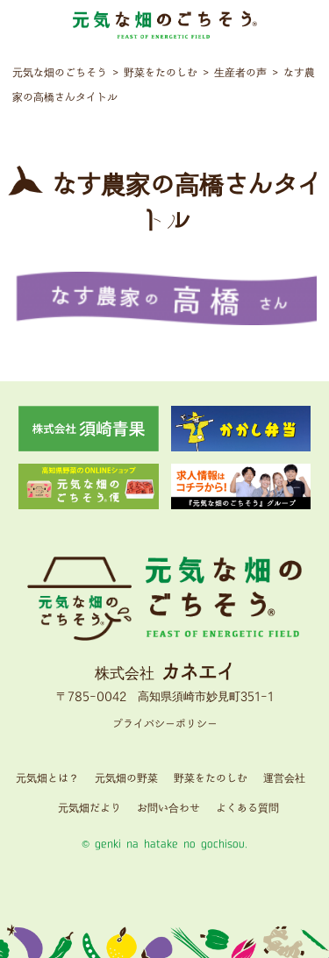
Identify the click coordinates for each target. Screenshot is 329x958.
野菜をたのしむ (210, 778)
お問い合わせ (168, 808)
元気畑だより (89, 808)
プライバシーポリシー (165, 724)
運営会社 (284, 778)
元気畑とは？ (47, 778)
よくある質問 (247, 808)
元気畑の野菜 (126, 778)
